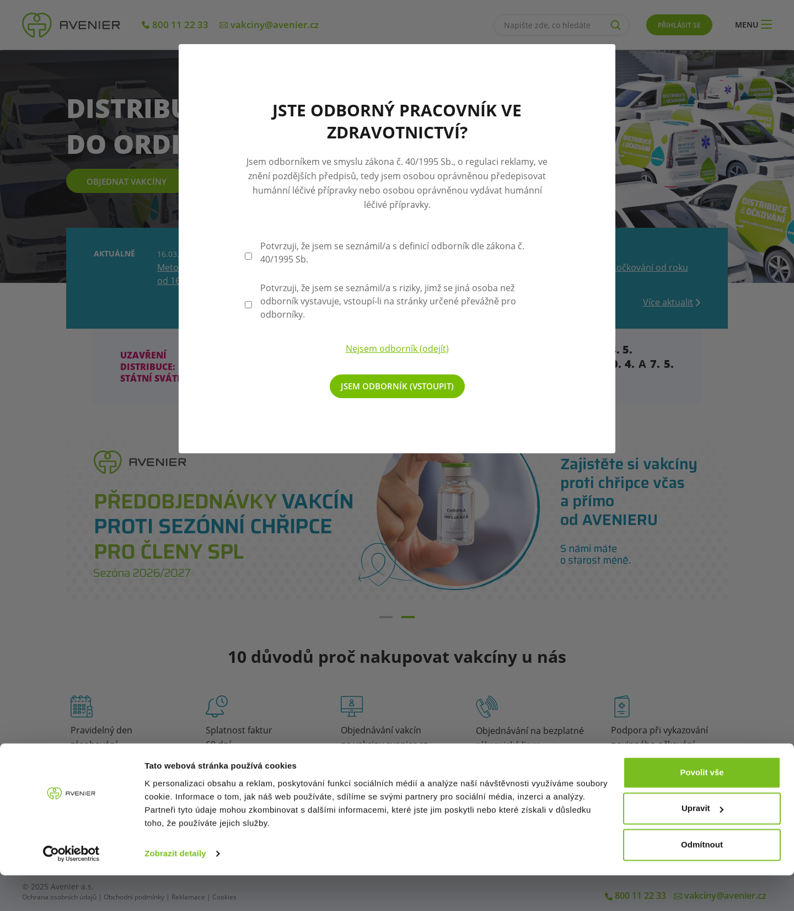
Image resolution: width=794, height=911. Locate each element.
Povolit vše (701, 808)
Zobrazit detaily (175, 889)
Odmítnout (702, 880)
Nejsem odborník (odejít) (397, 348)
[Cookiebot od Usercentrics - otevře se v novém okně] (71, 889)
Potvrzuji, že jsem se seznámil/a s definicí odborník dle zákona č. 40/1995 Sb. (392, 252)
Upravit (702, 844)
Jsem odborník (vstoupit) (397, 386)
